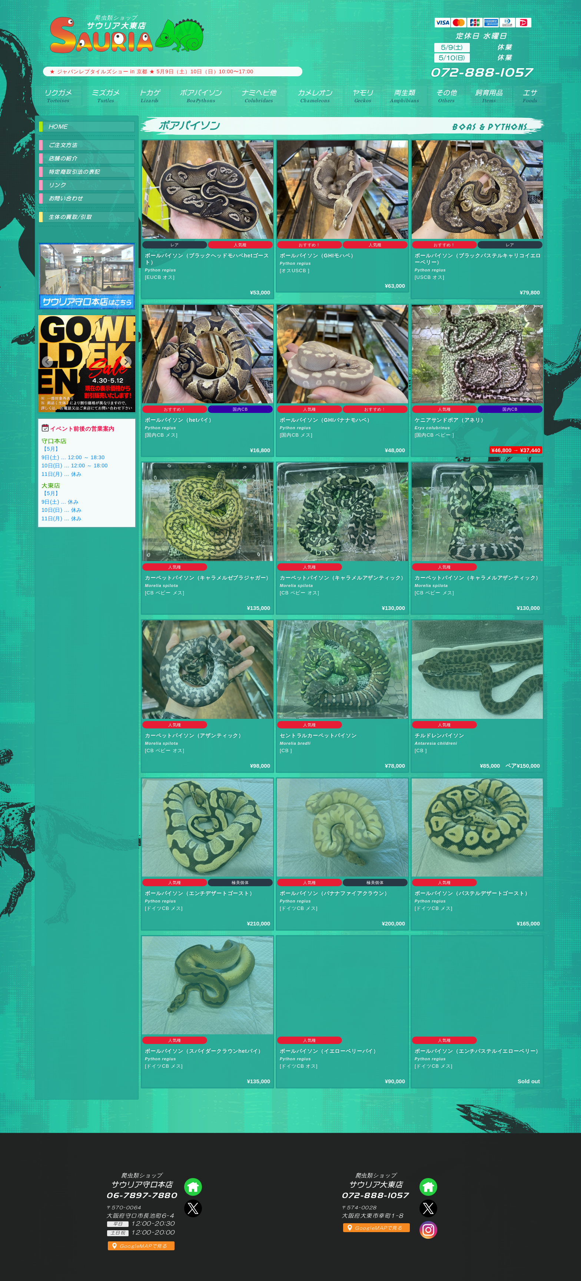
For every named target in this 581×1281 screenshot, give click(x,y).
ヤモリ (362, 96)
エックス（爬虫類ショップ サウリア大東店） (428, 1208)
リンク (57, 185)
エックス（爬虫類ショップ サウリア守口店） (193, 1208)
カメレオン (315, 96)
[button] (47, 361)
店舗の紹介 (63, 158)
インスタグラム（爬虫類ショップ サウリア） (428, 1230)
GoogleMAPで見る (143, 1246)
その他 (446, 96)
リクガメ (58, 96)
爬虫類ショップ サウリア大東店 (428, 1187)
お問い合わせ (66, 198)
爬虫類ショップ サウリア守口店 (87, 269)
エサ (529, 96)
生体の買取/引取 (70, 217)
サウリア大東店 (116, 22)
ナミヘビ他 (258, 96)
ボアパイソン (201, 96)
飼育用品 (489, 96)
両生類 (404, 96)
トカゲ (149, 96)
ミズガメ (105, 96)
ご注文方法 (63, 145)
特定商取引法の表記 (74, 171)
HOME (58, 126)
